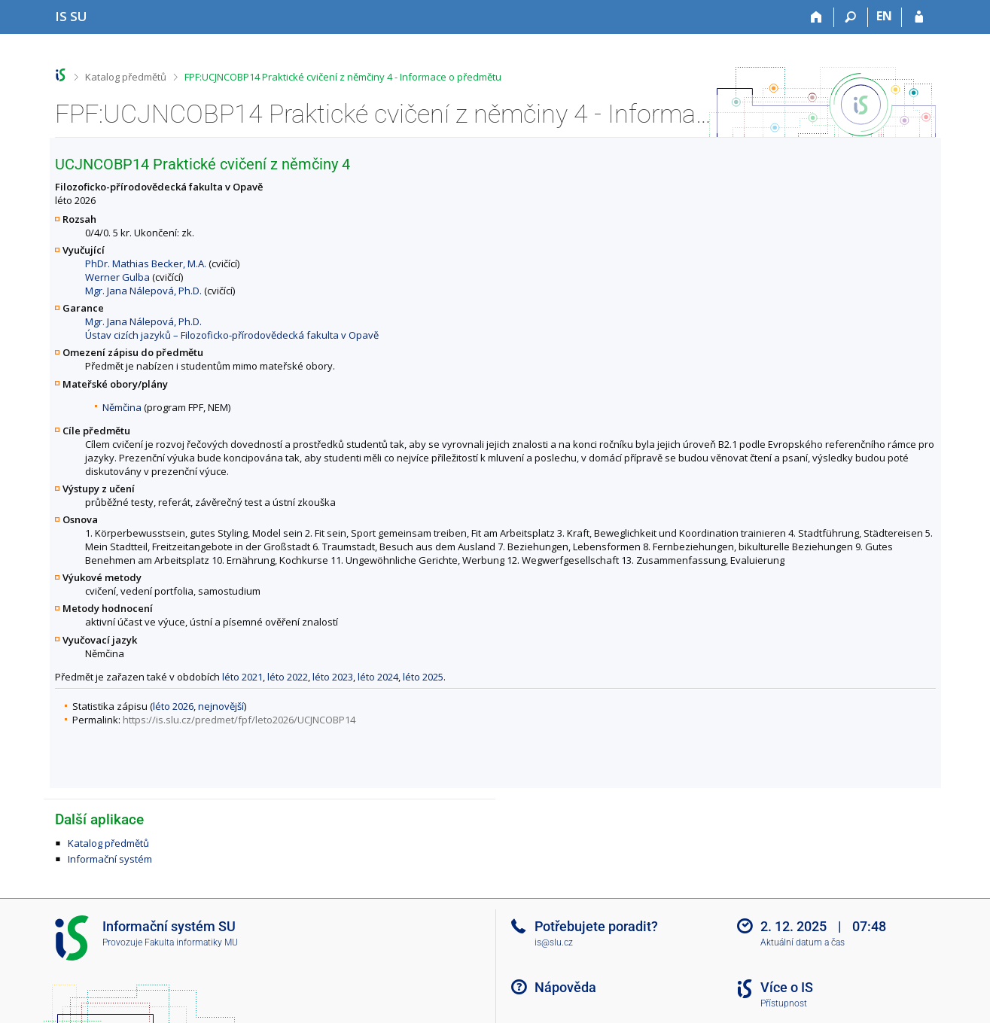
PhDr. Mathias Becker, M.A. (145, 263)
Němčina (122, 407)
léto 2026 (173, 706)
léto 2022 (287, 677)
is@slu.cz (554, 942)
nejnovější (221, 706)
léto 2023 (332, 677)
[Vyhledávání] (851, 17)
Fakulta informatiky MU (191, 942)
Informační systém (110, 859)
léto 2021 (242, 677)
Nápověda (565, 987)
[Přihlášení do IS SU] (919, 17)
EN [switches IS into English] (884, 16)
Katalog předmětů (125, 77)
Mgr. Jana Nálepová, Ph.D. (143, 290)
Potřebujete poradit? (596, 926)
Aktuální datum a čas (802, 942)
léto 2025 (423, 677)
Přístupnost (783, 1003)
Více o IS (786, 987)
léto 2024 (378, 677)
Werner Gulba (117, 277)
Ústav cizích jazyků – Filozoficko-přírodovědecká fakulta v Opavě (232, 335)
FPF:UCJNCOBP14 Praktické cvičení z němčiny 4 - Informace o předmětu (342, 77)
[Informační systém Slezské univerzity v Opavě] (71, 16)
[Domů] (817, 17)
